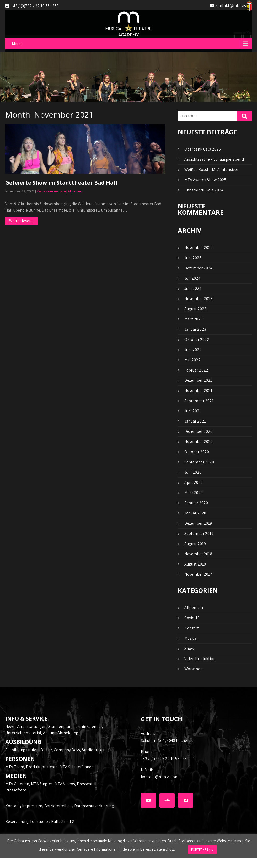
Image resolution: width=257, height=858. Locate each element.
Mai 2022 (192, 360)
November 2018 (198, 554)
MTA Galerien (17, 784)
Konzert (191, 628)
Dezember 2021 (198, 380)
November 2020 (198, 441)
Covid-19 (192, 618)
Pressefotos (16, 790)
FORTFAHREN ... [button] (202, 849)
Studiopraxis (93, 749)
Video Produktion (200, 658)
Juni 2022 (193, 349)
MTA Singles (42, 784)
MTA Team (14, 767)
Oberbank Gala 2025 (202, 149)
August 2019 (195, 543)
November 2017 (198, 574)
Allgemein (75, 191)
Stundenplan (59, 726)
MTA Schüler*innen (77, 767)
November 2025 (198, 247)
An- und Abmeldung (60, 732)
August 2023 (195, 309)
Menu (17, 43)
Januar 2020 (195, 513)
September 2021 (199, 400)
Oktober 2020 (196, 452)
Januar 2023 (195, 329)
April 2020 (193, 482)
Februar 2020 (196, 503)
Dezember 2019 (198, 523)
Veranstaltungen (31, 726)
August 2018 (195, 564)
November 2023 (198, 298)
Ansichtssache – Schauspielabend (214, 159)
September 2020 (199, 462)
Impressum (32, 806)
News (10, 726)
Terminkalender (87, 726)
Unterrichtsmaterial (23, 732)
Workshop (193, 669)
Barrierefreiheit (58, 806)
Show (189, 648)
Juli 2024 (192, 278)
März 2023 (193, 319)
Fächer (46, 749)
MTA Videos (65, 784)
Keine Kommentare (51, 191)
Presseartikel (89, 784)
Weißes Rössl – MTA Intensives (211, 169)
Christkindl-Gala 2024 (203, 190)
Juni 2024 (192, 288)
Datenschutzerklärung (94, 806)
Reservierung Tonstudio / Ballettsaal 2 (39, 821)
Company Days (67, 749)
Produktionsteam (42, 767)
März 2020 (193, 492)
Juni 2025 (192, 258)
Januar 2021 (195, 421)
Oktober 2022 (196, 339)
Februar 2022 (196, 370)
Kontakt (12, 806)
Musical (191, 638)
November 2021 (198, 390)
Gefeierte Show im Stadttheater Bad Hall (61, 182)
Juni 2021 (192, 411)
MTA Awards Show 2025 (205, 179)
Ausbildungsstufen (22, 749)
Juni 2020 (192, 472)
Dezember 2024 (198, 268)
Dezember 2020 (198, 431)
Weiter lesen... (21, 221)
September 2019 (198, 533)
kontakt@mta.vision (233, 5)
